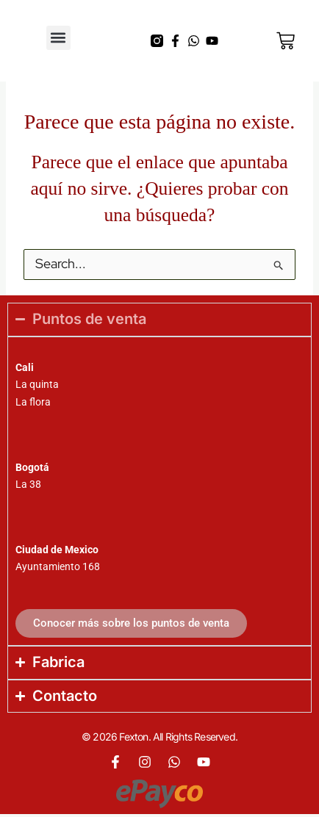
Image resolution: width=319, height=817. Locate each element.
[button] (58, 38)
